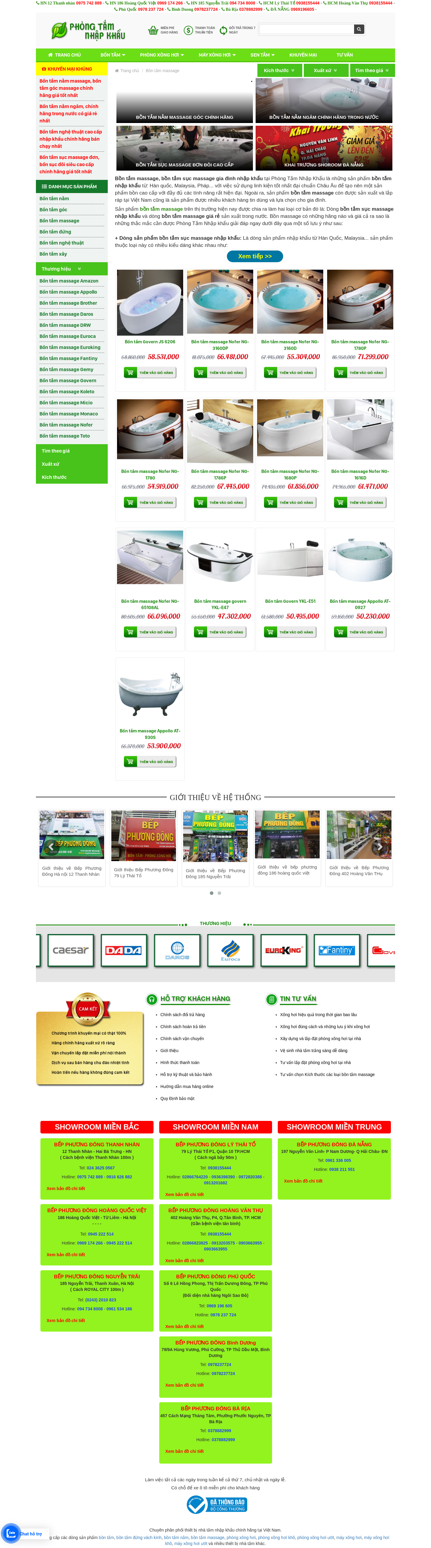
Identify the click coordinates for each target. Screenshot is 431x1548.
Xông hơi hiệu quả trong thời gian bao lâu (318, 1014)
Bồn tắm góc (53, 210)
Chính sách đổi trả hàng (182, 1014)
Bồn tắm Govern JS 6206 (150, 341)
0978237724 (206, 9)
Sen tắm (260, 55)
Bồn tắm (110, 55)
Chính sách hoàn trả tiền (183, 1026)
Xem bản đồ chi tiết (66, 1188)
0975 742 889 (89, 3)
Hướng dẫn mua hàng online (186, 1086)
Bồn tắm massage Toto (65, 436)
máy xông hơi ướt (190, 1543)
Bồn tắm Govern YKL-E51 (290, 601)
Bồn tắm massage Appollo (68, 292)
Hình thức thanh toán (179, 1062)
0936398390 (223, 1176)
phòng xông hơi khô (276, 1537)
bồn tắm (106, 1537)
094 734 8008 (242, 3)
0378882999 (250, 9)
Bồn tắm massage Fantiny (69, 358)
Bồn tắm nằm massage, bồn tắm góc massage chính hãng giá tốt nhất (70, 88)
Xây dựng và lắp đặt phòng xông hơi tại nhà (320, 1038)
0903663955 (250, 1243)
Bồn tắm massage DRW (65, 325)
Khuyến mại (303, 55)
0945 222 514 (101, 1234)
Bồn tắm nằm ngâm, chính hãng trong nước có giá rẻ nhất (69, 113)
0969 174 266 (170, 3)
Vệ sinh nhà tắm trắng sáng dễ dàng (313, 1050)
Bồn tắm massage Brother (68, 303)
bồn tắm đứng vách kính (139, 1537)
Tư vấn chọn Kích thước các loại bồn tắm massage (327, 1074)
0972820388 (250, 1176)
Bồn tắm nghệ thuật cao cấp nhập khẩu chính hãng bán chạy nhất (71, 139)
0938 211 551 (342, 1169)
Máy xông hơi (215, 55)
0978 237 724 (151, 9)
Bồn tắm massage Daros (66, 314)
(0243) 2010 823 (100, 1299)
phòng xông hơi (241, 1537)
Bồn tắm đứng (55, 232)
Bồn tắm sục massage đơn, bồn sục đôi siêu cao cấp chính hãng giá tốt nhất (69, 164)
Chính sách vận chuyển (182, 1038)
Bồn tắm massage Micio (66, 403)
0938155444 (307, 3)
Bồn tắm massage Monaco (69, 414)
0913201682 (215, 1182)
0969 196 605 (219, 1305)
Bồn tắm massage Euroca (68, 336)
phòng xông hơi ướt (315, 1537)
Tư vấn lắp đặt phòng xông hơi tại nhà (315, 1062)
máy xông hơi (349, 1537)
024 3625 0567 (101, 1167)
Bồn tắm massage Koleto (67, 391)
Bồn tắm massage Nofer (66, 425)
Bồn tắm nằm (54, 198)
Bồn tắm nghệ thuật (62, 243)
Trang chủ (63, 55)
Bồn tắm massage (59, 221)
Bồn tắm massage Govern (68, 380)
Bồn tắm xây (53, 254)
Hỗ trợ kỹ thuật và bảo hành (186, 1074)
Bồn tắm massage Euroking (70, 347)
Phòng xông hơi (159, 55)
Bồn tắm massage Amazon (69, 281)
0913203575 (223, 1243)
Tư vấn (345, 55)
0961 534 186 (119, 1308)
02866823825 (195, 1243)
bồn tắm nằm (176, 1537)
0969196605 (302, 9)
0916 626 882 (119, 1176)
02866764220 (195, 1176)
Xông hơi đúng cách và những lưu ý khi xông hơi (325, 1026)
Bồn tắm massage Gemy (66, 369)
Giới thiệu (169, 1050)
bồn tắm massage (207, 1537)
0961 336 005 (338, 1160)
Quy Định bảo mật (177, 1098)
